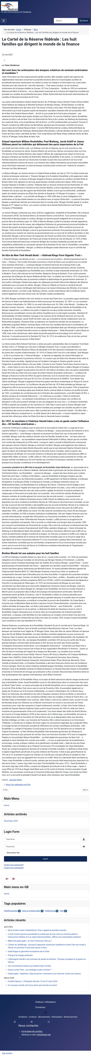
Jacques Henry (15, 780)
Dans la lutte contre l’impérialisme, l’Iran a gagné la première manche (37, 930)
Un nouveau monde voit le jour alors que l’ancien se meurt (32, 985)
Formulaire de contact (32, 1031)
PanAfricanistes (11, 911)
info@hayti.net (43, 1034)
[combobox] (66, 20)
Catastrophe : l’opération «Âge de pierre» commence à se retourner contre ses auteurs (44, 973)
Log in (45, 859)
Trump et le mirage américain (20, 955)
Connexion (40, 1007)
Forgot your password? (13, 865)
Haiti (62, 911)
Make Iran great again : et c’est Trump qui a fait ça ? (30, 941)
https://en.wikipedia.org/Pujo (18, 784)
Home (6, 805)
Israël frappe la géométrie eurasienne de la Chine (28, 951)
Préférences (50, 911)
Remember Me (13, 853)
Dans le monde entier (31, 911)
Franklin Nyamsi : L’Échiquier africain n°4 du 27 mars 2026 (32, 981)
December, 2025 (11, 821)
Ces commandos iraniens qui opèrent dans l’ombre (29, 966)
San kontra (7, 1053)
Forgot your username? (14, 868)
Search (84, 21)
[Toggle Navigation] (3, 21)
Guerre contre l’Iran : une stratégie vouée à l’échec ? (29, 970)
